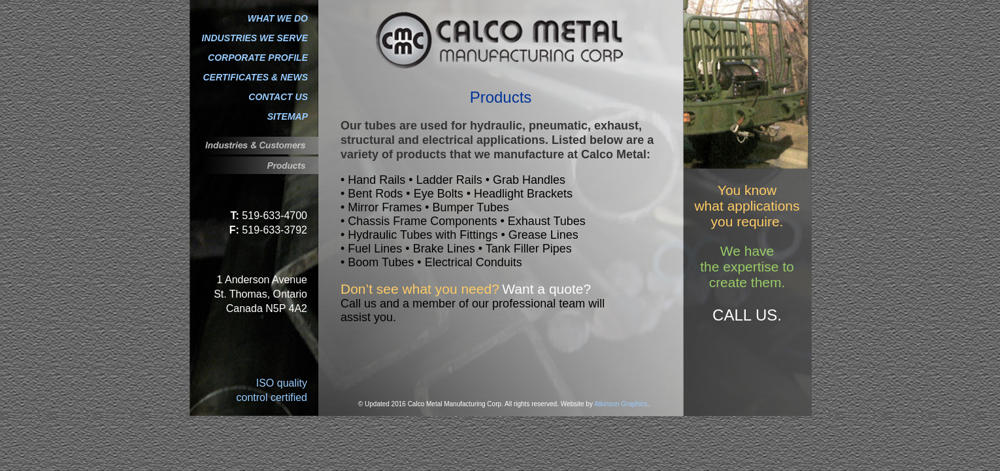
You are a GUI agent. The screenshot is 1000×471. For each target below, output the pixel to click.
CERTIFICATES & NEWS (255, 77)
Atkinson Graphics (620, 404)
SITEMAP (287, 116)
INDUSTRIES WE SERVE (254, 38)
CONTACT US (278, 97)
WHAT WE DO (278, 18)
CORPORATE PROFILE (258, 57)
